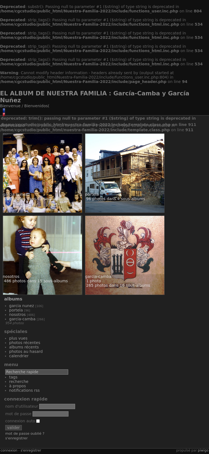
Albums (13, 299)
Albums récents (24, 347)
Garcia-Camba (22, 319)
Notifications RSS (24, 390)
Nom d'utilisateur (21, 406)
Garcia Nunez (21, 305)
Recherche (18, 381)
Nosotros (17, 314)
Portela (16, 310)
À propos (17, 386)
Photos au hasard (26, 351)
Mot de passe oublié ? (24, 433)
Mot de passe (18, 414)
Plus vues (18, 338)
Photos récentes (24, 342)
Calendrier (19, 356)
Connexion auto (22, 421)
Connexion (9, 450)
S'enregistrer (16, 438)
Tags (13, 377)
